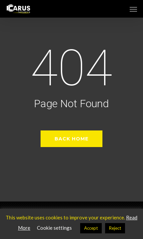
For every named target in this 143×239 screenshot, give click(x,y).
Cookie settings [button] (54, 228)
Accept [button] (91, 228)
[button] (133, 9)
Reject (115, 228)
